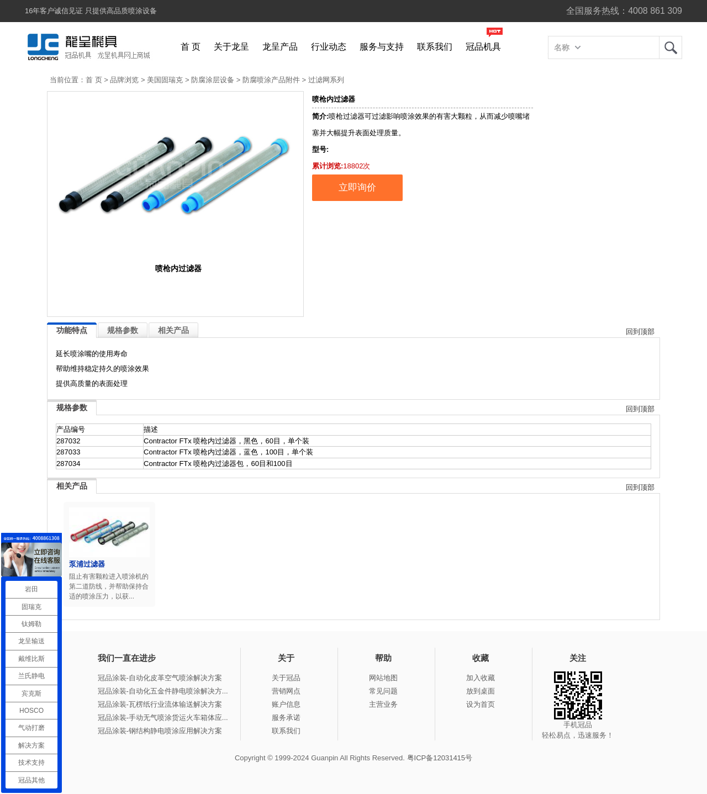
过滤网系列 (326, 80)
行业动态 (328, 46)
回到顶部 (640, 331)
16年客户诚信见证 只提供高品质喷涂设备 (91, 11)
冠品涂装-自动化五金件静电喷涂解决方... (163, 691)
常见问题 (383, 691)
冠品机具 (483, 46)
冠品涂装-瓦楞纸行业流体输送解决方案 (160, 704)
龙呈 (670, 47)
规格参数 (122, 330)
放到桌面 (480, 691)
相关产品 (173, 330)
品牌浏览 (124, 80)
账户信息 (286, 704)
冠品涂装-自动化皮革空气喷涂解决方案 (160, 678)
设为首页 (480, 704)
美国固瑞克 (165, 80)
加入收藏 (480, 678)
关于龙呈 (231, 46)
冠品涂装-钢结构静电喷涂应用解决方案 (160, 731)
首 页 (191, 46)
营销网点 (286, 691)
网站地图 (383, 678)
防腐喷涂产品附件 (271, 80)
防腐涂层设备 (212, 80)
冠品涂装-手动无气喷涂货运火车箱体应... (163, 717)
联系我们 (434, 46)
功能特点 (71, 330)
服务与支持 (382, 46)
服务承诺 (286, 717)
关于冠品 (286, 678)
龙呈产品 (280, 46)
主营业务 (383, 704)
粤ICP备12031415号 (440, 758)
